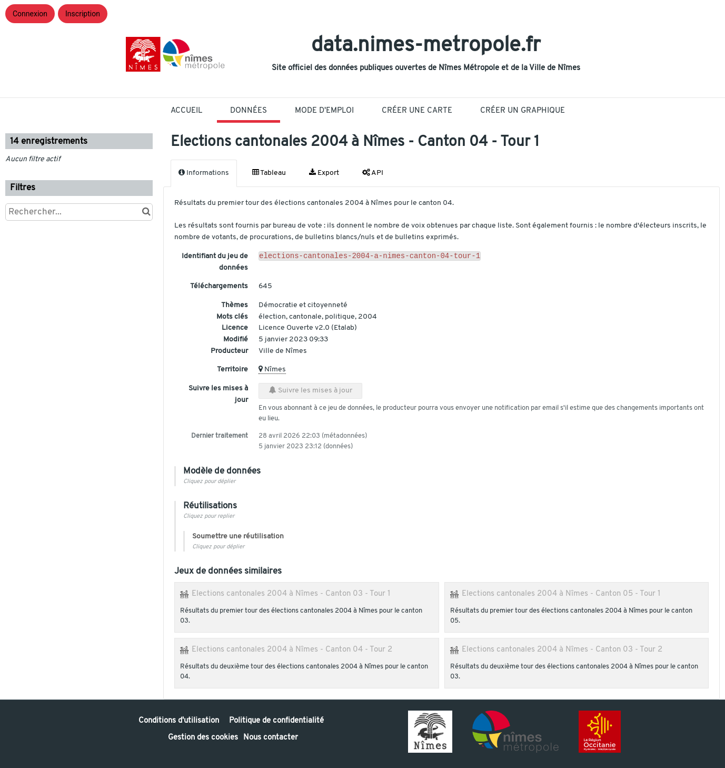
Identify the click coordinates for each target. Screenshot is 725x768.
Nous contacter (270, 738)
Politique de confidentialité (276, 721)
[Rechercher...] (79, 212)
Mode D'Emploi (324, 111)
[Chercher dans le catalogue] (146, 212)
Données (248, 111)
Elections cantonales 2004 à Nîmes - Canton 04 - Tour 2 (292, 649)
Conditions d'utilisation (179, 721)
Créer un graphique (522, 111)
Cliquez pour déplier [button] (209, 482)
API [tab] (372, 173)
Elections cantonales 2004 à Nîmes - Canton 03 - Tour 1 (291, 593)
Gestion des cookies (203, 738)
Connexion (30, 13)
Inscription (82, 13)
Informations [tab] (203, 173)
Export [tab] (324, 173)
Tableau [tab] (269, 173)
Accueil (186, 111)
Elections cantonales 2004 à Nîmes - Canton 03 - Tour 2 (562, 649)
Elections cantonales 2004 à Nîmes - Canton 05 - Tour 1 (561, 593)
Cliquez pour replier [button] (208, 516)
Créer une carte (417, 111)
